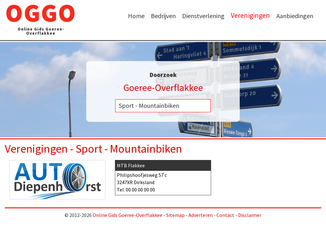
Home (136, 16)
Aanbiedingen (294, 16)
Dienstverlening (203, 16)
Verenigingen (250, 15)
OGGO (41, 20)
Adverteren (200, 215)
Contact (225, 215)
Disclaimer (249, 215)
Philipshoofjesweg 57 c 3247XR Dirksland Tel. (162, 176)
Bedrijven (163, 16)
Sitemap (175, 215)
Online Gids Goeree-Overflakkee (127, 215)
